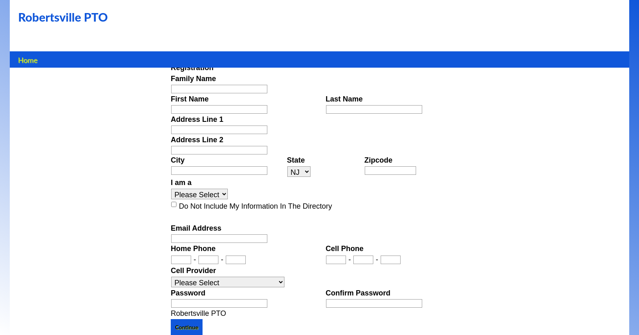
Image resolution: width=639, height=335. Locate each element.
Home (28, 59)
